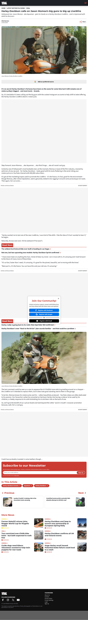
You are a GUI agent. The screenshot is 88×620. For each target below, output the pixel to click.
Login (46, 602)
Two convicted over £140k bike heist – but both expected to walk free (16, 535)
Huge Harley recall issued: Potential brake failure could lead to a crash (60, 547)
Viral (28, 8)
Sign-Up (47, 603)
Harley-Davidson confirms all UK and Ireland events (59, 534)
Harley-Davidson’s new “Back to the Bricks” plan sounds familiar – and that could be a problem (38, 328)
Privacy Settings (49, 600)
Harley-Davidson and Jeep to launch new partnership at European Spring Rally (58, 523)
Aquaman (27, 486)
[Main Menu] (86, 3)
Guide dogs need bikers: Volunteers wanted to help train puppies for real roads (15, 547)
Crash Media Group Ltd (9, 603)
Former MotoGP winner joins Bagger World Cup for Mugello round (15, 523)
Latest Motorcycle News (16, 8)
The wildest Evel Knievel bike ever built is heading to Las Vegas (26, 249)
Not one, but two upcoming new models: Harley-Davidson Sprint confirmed (31, 252)
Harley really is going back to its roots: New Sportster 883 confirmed (28, 325)
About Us (47, 595)
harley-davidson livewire (10, 486)
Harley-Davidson (40, 486)
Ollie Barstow (5, 21)
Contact (47, 596)
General (4, 519)
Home (3, 8)
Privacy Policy (16, 475)
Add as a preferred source (44, 82)
